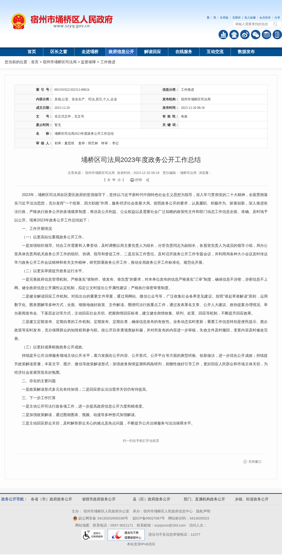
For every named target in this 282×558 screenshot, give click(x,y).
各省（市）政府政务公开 (51, 499)
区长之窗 (58, 51)
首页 (31, 51)
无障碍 (236, 17)
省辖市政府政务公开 (99, 499)
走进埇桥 (90, 51)
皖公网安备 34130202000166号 (100, 518)
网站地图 (82, 525)
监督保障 (88, 62)
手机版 (277, 34)
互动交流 (215, 51)
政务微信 (255, 34)
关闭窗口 (255, 462)
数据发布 (246, 51)
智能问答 (234, 34)
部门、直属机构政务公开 (204, 499)
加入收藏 (250, 17)
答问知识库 (266, 34)
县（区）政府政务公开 (151, 499)
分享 (277, 17)
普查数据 (223, 34)
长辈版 (224, 17)
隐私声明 (203, 511)
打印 (138, 180)
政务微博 (245, 34)
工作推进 (107, 62)
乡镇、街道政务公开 (252, 499)
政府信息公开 (121, 51)
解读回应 (152, 51)
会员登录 (265, 17)
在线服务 (183, 51)
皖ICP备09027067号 (149, 518)
